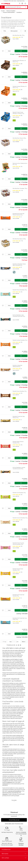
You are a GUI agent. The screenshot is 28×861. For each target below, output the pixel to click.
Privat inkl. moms (19, 823)
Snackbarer (19, 12)
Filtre (5, 31)
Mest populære (14, 31)
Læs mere (12, 27)
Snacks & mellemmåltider (9, 12)
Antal (9, 51)
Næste (24, 641)
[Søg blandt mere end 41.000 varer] (14, 7)
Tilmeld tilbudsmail (14, 820)
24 (18, 645)
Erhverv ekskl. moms (9, 823)
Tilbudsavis (21, 843)
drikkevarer (9, 782)
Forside (3, 11)
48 (20, 645)
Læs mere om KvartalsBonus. (14, 791)
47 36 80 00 (23, 832)
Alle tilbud (21, 845)
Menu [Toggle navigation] (2, 7)
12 (16, 645)
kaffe (5, 780)
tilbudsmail (5, 794)
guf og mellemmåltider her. (13, 767)
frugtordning (15, 762)
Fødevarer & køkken (10, 11)
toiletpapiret (5, 783)
